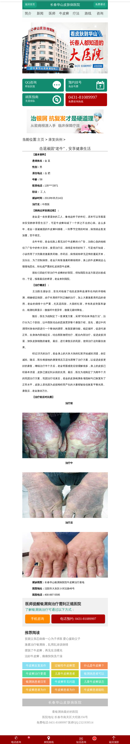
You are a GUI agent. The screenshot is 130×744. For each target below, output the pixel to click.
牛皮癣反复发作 (36, 665)
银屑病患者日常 (36, 681)
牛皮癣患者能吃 (94, 689)
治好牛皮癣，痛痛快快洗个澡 (43, 656)
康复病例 (55, 140)
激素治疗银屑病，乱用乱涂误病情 (46, 644)
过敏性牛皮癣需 (65, 665)
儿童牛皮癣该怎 (94, 681)
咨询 (100, 13)
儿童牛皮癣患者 (65, 673)
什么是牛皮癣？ (94, 665)
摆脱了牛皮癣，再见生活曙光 (43, 650)
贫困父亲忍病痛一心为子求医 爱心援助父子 (53, 638)
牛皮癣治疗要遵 (36, 673)
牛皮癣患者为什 (36, 689)
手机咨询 (37, 618)
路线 (88, 13)
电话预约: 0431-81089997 (78, 618)
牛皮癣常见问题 (65, 681)
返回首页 (30, 4)
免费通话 (100, 4)
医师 (52, 13)
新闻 (40, 13)
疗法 (76, 13)
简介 (28, 13)
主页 (40, 140)
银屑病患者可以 (94, 673)
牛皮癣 (64, 13)
